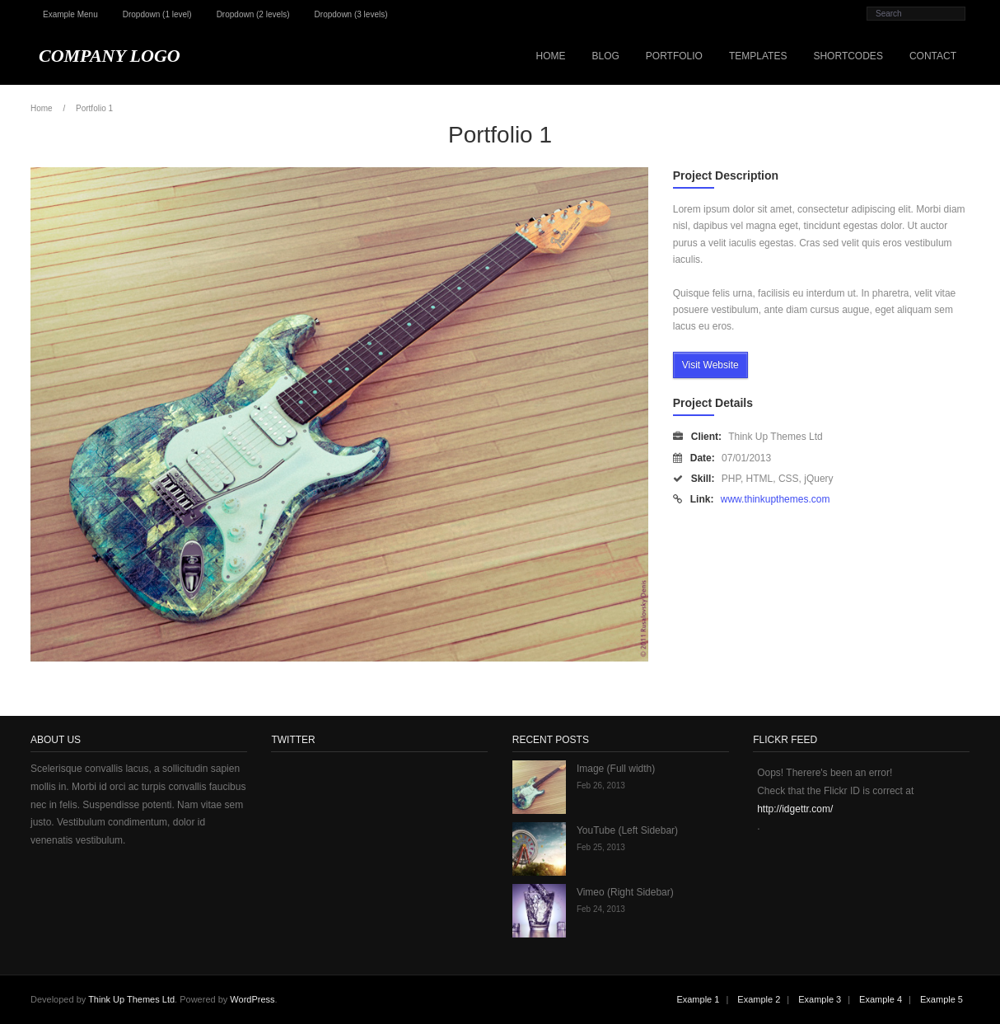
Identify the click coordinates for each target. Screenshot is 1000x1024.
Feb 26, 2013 (601, 785)
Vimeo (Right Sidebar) (625, 892)
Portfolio (674, 56)
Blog (605, 56)
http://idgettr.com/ (795, 809)
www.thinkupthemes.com (775, 499)
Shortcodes (847, 56)
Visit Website (710, 365)
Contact (932, 56)
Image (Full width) (616, 768)
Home (550, 56)
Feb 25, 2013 (601, 847)
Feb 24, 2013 (601, 909)
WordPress (252, 999)
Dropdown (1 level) (157, 14)
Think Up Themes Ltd (131, 999)
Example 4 (880, 999)
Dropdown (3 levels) (351, 14)
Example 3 (819, 999)
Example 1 (697, 999)
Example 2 (758, 999)
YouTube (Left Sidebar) (627, 830)
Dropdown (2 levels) (253, 14)
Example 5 (941, 999)
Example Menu (70, 14)
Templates (758, 56)
